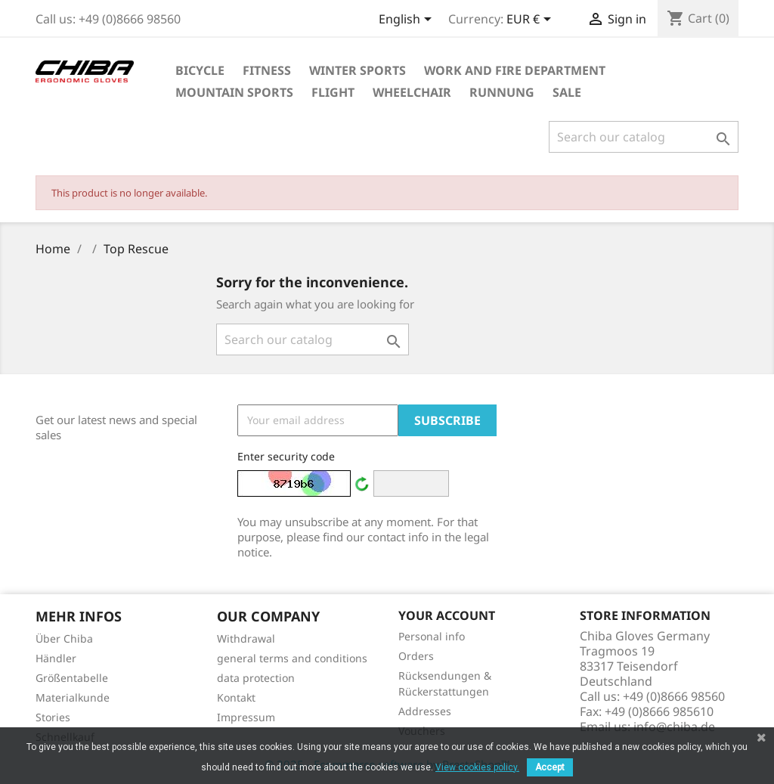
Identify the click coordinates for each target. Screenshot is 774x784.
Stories (53, 717)
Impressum (246, 717)
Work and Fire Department (514, 70)
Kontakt (236, 697)
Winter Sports (357, 70)
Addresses (424, 711)
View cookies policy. (477, 767)
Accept (550, 767)
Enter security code (286, 456)
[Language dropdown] (408, 20)
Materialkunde (73, 697)
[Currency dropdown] (531, 20)
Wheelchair (412, 92)
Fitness (267, 70)
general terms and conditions (292, 658)
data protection (256, 678)
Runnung (501, 92)
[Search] (643, 137)
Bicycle (199, 70)
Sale (567, 92)
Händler (56, 658)
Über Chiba (64, 638)
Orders (416, 656)
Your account (446, 615)
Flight (332, 92)
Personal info (431, 636)
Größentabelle (72, 678)
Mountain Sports (234, 92)
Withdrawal (246, 638)
